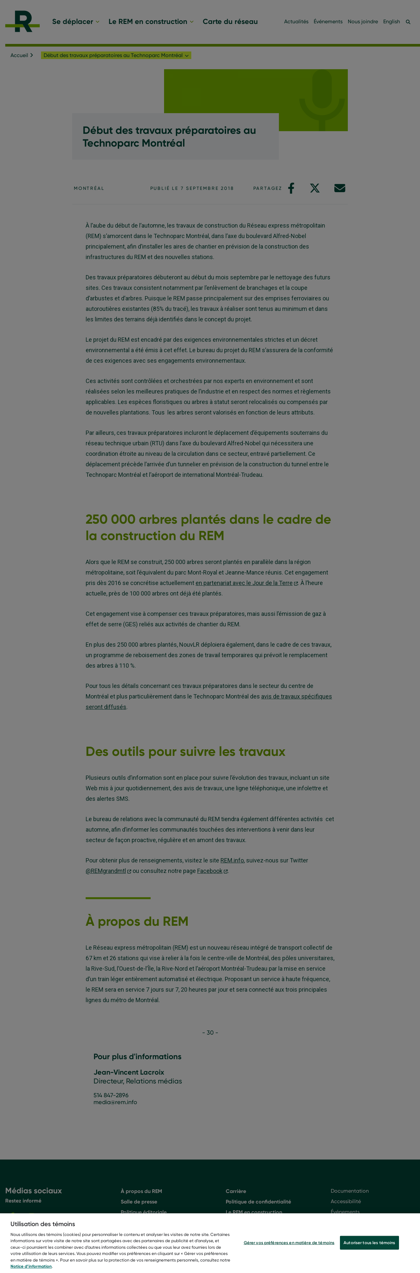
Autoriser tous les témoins (369, 1250)
